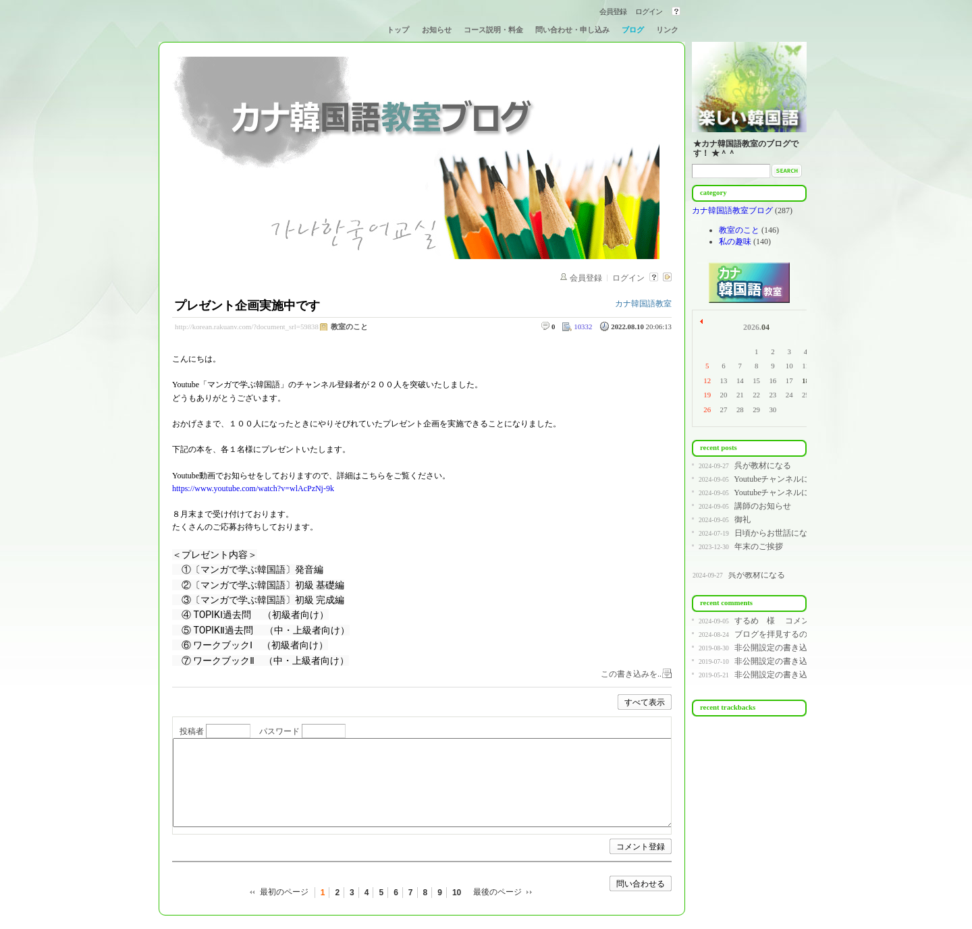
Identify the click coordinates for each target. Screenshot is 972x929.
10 (456, 892)
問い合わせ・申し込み (572, 30)
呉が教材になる (762, 465)
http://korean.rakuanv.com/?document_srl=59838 (247, 326)
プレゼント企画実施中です (247, 305)
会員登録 (612, 11)
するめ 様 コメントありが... (791, 620)
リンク (667, 30)
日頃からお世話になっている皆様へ (799, 533)
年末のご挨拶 (758, 546)
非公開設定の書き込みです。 (787, 647)
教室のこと (349, 326)
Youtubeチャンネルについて (784, 479)
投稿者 (192, 731)
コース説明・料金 (493, 30)
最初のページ (284, 892)
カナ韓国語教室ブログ (733, 210)
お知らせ (437, 30)
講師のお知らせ (762, 506)
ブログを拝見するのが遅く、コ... (794, 634)
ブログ (633, 30)
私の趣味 (735, 241)
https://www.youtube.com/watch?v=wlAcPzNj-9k (253, 488)
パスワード (279, 731)
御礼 (742, 519)
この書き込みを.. (631, 674)
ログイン (648, 11)
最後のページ (497, 892)
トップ (398, 30)
